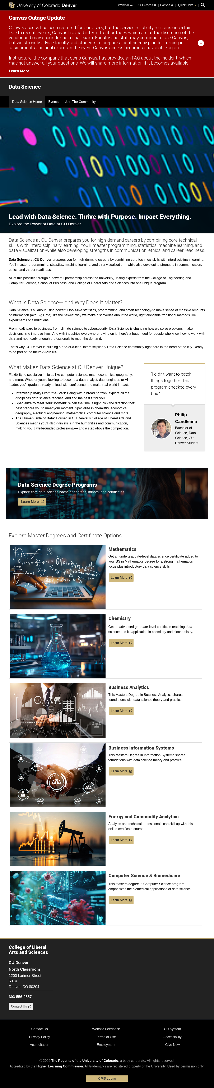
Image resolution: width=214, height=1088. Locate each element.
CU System (172, 1029)
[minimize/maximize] (200, 43)
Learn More (121, 578)
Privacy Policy (39, 1037)
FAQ (136, 58)
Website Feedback (106, 1029)
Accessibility (172, 1037)
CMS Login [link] (107, 1078)
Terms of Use (106, 1037)
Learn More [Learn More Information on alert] (19, 71)
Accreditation (39, 1045)
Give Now (172, 1045)
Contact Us (39, 1029)
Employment (106, 1045)
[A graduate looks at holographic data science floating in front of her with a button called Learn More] (107, 493)
